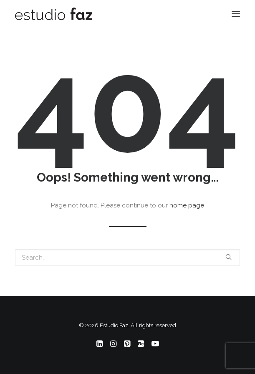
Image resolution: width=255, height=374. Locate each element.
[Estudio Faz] (53, 14)
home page (186, 205)
